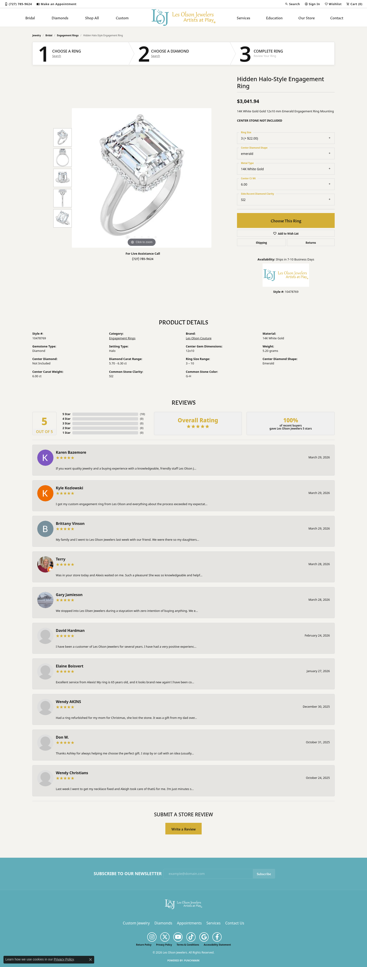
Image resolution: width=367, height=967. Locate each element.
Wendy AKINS (68, 701)
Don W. (62, 737)
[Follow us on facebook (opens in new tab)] (217, 937)
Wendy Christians (72, 772)
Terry (60, 559)
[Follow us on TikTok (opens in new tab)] (191, 937)
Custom (122, 17)
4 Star (66, 419)
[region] (141, 178)
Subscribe (264, 873)
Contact (336, 17)
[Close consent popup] (90, 959)
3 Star (66, 423)
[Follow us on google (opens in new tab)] (204, 937)
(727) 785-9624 (142, 258)
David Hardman (70, 630)
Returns (311, 242)
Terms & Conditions (188, 945)
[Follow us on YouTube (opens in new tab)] (178, 937)
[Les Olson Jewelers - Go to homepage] (183, 903)
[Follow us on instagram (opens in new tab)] (152, 937)
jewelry (36, 35)
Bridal (30, 17)
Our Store (306, 17)
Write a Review (183, 828)
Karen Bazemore (71, 452)
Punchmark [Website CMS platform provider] (192, 960)
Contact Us (234, 923)
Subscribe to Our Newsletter (128, 873)
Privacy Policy (164, 945)
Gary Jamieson (69, 594)
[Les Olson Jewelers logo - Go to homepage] (184, 17)
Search (56, 56)
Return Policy (143, 945)
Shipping (261, 242)
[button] (292, 4)
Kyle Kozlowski (69, 487)
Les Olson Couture (198, 338)
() (142, 414)
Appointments (189, 923)
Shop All (92, 17)
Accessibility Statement (217, 945)
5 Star (66, 414)
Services (243, 17)
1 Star (66, 433)
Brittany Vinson (70, 523)
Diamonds (60, 17)
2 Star (66, 428)
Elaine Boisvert (69, 666)
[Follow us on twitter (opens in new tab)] (165, 937)
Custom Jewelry (136, 923)
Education (274, 17)
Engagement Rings (68, 35)
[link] (18, 4)
